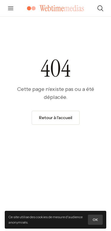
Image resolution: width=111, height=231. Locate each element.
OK (95, 219)
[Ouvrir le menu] (11, 8)
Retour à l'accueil (55, 117)
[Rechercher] (100, 8)
